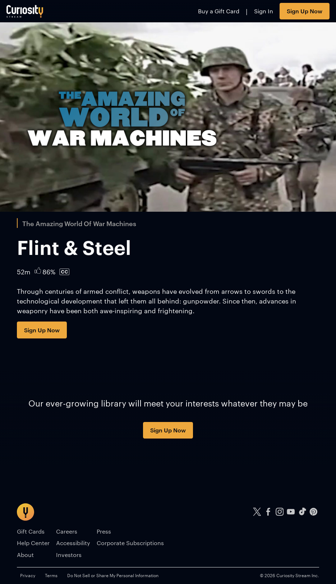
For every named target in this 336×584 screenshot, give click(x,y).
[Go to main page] (25, 11)
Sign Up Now (304, 11)
